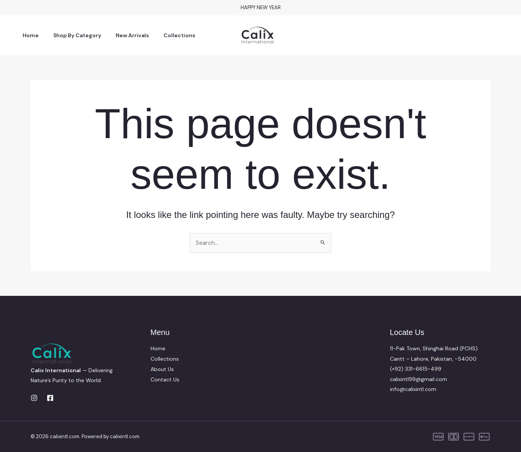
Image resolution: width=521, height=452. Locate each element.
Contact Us (165, 379)
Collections (166, 35)
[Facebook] (50, 397)
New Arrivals (122, 35)
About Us (162, 368)
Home (29, 35)
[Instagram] (34, 397)
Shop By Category (71, 35)
